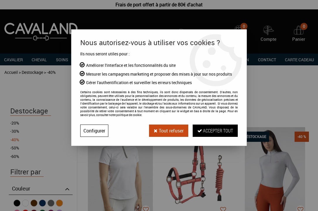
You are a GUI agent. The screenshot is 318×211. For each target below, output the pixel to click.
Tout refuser (169, 130)
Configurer (94, 130)
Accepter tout (215, 130)
